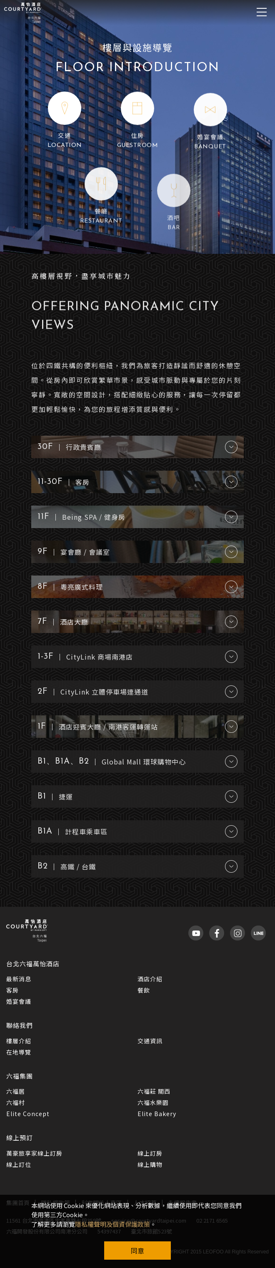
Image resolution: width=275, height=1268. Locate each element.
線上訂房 (150, 1153)
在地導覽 (18, 1052)
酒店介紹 (150, 979)
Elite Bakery (157, 1113)
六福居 (15, 1091)
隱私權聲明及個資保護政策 (112, 1224)
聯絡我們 (19, 1025)
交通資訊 (150, 1041)
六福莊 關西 (154, 1091)
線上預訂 (19, 1137)
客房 (12, 990)
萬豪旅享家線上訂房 (34, 1153)
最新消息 (18, 979)
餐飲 (144, 990)
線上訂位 (18, 1164)
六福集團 (19, 1076)
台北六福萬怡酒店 (33, 963)
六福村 (15, 1102)
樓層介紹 (18, 1041)
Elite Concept (28, 1113)
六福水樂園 (153, 1102)
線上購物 (150, 1164)
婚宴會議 (18, 1001)
